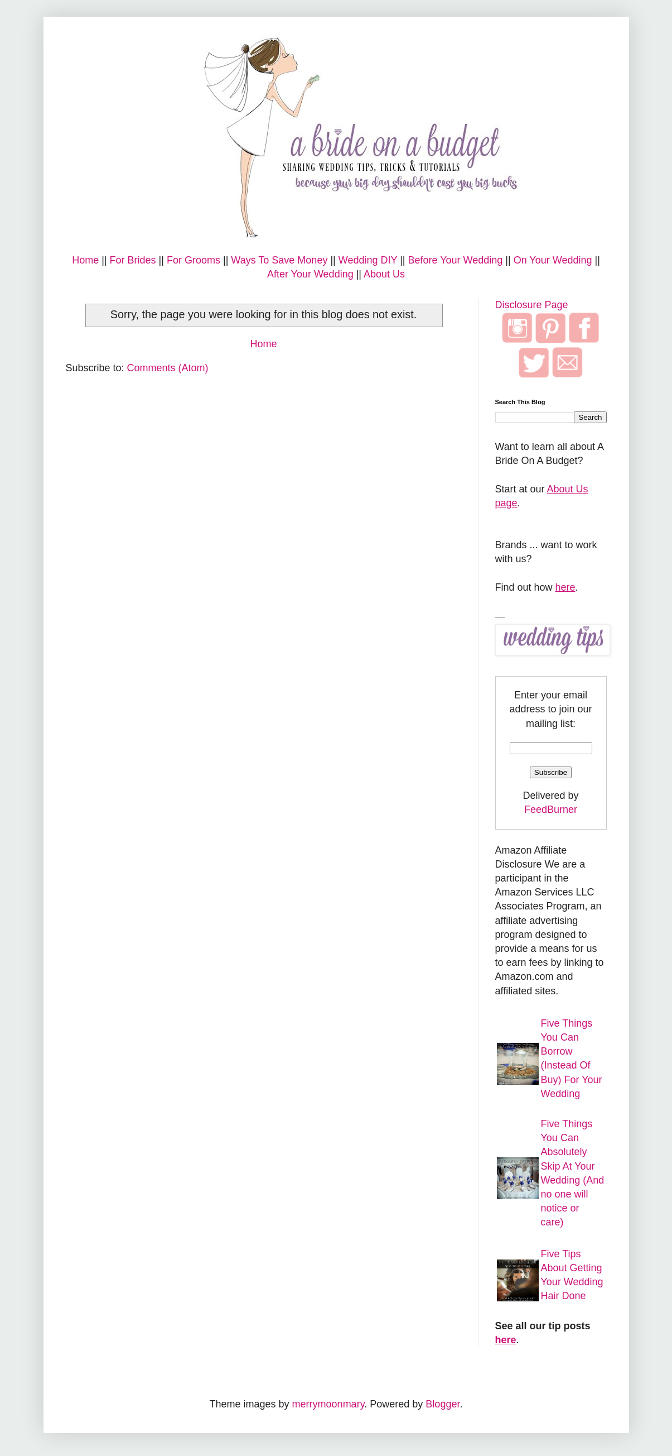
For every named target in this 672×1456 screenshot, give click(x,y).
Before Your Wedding (455, 260)
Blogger (443, 1404)
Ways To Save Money (279, 260)
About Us (384, 274)
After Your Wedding (310, 274)
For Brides (133, 260)
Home (85, 260)
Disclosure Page (531, 304)
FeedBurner (550, 809)
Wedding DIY (368, 260)
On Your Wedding (553, 260)
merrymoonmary (328, 1404)
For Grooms (193, 260)
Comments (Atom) (168, 367)
